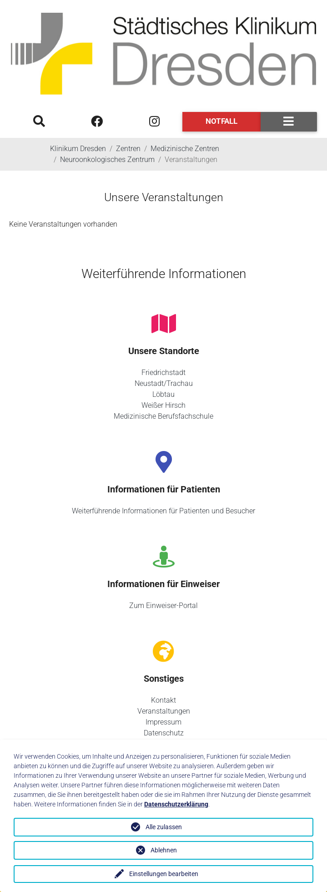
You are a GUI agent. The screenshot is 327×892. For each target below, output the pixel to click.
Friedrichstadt (163, 372)
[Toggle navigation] (289, 122)
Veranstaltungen (163, 711)
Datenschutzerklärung (176, 804)
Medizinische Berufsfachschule (163, 416)
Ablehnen (164, 850)
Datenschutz (164, 733)
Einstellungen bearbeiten (163, 873)
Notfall (221, 121)
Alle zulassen (164, 827)
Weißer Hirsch (163, 405)
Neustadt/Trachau (164, 383)
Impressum (163, 722)
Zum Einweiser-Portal (163, 605)
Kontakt (163, 700)
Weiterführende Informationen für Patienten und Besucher (163, 511)
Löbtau (163, 394)
